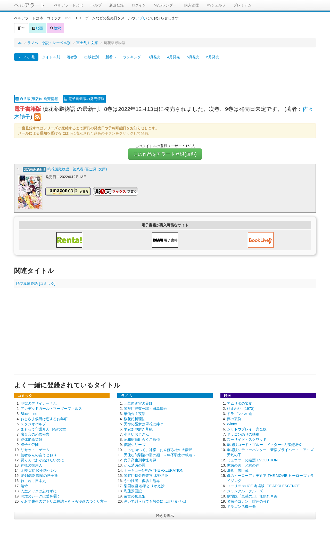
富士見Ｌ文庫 (87, 43)
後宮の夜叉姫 (134, 496)
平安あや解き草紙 (138, 429)
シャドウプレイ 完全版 (247, 429)
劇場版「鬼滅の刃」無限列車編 (252, 496)
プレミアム (242, 5)
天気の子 (234, 455)
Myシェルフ (216, 5)
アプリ (140, 18)
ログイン (138, 5)
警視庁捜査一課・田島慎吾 (145, 408)
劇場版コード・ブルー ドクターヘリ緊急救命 (265, 445)
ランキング (132, 57)
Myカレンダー (165, 5)
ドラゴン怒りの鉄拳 (243, 434)
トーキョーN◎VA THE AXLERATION (153, 470)
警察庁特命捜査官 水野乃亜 (146, 475)
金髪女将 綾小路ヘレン (39, 470)
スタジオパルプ (33, 424)
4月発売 (173, 57)
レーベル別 (26, 57)
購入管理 (191, 5)
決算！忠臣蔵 (238, 470)
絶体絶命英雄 (31, 439)
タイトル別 (51, 57)
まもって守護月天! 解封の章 (43, 429)
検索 (55, 28)
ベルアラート (29, 5)
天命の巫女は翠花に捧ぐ (143, 424)
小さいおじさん (136, 434)
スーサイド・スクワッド (247, 439)
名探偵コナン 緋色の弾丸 (248, 501)
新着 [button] (110, 57)
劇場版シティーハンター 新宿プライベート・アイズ (270, 450)
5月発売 (193, 57)
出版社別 (91, 57)
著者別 (72, 57)
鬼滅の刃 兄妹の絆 (243, 465)
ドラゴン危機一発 (241, 506)
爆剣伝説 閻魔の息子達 (39, 475)
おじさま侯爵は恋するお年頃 (44, 419)
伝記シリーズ (134, 445)
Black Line (29, 414)
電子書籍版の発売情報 (84, 99)
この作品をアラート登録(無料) (165, 154)
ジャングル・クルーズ (245, 491)
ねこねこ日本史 (33, 481)
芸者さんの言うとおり (39, 455)
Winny (232, 424)
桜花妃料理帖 (134, 419)
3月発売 (154, 57)
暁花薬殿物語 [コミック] (35, 283)
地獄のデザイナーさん (39, 403)
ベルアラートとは (68, 5)
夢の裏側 (234, 419)
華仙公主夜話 (134, 414)
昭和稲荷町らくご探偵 (142, 439)
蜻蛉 (24, 486)
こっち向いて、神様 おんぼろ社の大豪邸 (158, 450)
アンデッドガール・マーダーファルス (51, 408)
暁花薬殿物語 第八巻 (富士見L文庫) (77, 169)
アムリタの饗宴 (239, 403)
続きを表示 (165, 515)
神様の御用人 (31, 465)
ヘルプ (96, 5)
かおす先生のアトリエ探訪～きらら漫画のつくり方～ (64, 501)
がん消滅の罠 (134, 465)
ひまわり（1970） (242, 408)
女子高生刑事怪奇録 (140, 460)
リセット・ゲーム (35, 450)
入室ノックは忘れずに (39, 491)
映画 (37, 28)
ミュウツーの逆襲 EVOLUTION (252, 460)
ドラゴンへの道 (239, 414)
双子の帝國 (30, 445)
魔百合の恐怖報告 (35, 434)
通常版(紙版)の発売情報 (36, 99)
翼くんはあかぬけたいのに (42, 460)
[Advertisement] (165, 78)
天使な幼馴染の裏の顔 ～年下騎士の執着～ (160, 455)
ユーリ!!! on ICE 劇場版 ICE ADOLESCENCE (263, 486)
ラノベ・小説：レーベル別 (49, 43)
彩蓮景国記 (133, 491)
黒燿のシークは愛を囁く (40, 496)
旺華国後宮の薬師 (138, 403)
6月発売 (212, 57)
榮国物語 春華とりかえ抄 (144, 486)
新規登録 (116, 5)
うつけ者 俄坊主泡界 (142, 481)
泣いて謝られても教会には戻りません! (155, 501)
